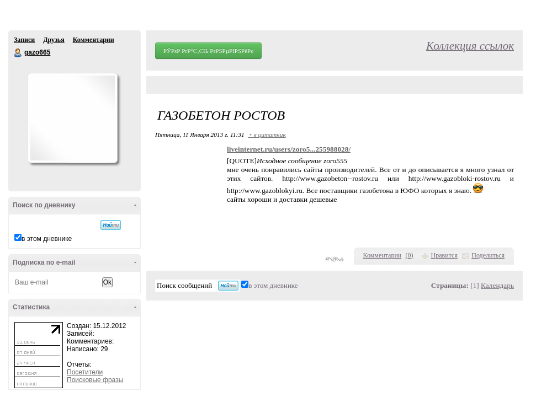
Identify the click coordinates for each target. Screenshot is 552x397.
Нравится (444, 255)
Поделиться (488, 255)
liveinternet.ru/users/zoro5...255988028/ (289, 149)
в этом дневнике (47, 239)
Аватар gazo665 (72, 118)
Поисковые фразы (95, 380)
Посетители (85, 372)
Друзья (53, 40)
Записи (24, 40)
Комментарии (93, 40)
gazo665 (18, 53)
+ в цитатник (266, 134)
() (409, 255)
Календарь (497, 285)
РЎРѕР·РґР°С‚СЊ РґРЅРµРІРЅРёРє (208, 50)
